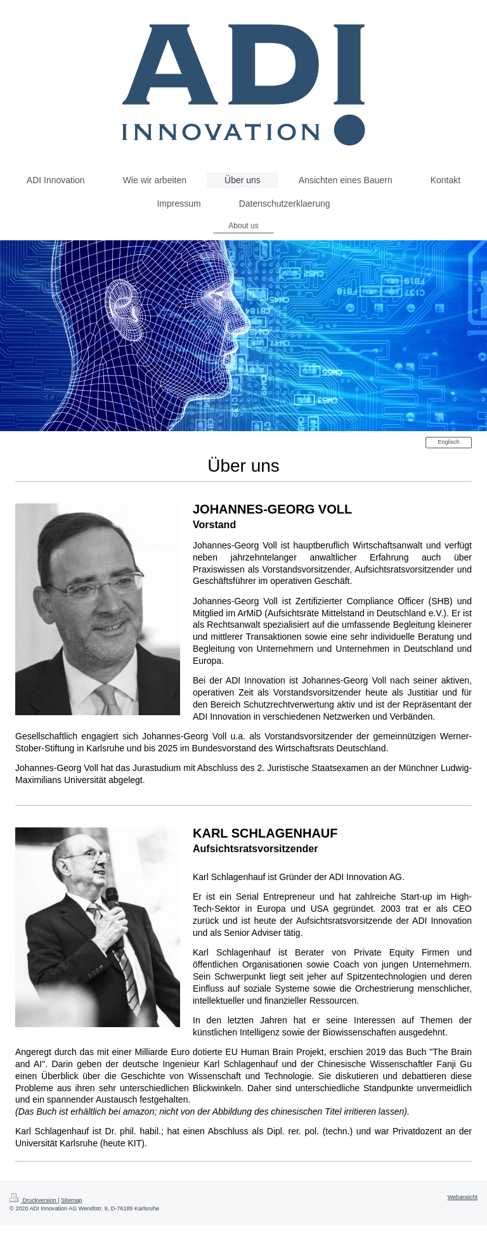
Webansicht (462, 1197)
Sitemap (71, 1200)
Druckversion (34, 1200)
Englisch (448, 442)
